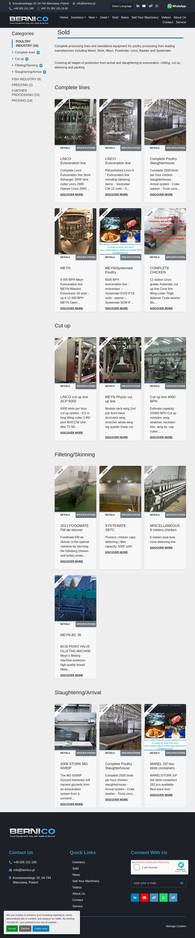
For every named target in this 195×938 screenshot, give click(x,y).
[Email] (158, 883)
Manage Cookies (176, 926)
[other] (151, 6)
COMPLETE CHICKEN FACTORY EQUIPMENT (160, 274)
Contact (167, 22)
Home (64, 17)
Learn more (41, 928)
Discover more (71, 194)
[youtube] (144, 6)
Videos (166, 17)
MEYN (65, 268)
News (125, 17)
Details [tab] (65, 148)
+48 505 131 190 (24, 8)
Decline (25, 928)
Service (181, 22)
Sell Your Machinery (145, 17)
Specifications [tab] (86, 148)
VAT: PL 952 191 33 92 (54, 8)
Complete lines (25, 52)
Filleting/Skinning (26, 65)
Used (103, 17)
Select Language (122, 6)
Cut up (19, 58)
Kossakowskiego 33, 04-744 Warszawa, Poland (41, 3)
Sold (115, 17)
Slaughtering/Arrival (28, 71)
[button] (78, 17)
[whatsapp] (157, 6)
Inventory (77, 17)
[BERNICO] (33, 832)
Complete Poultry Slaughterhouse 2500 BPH (163, 163)
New (92, 17)
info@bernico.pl (86, 3)
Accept (12, 928)
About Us (179, 17)
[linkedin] (138, 6)
